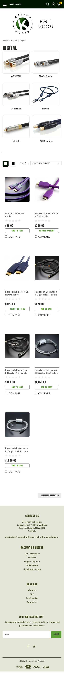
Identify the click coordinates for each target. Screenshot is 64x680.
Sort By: (24, 163)
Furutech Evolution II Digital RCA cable (46, 293)
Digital (23, 41)
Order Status (32, 565)
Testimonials (32, 598)
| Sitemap (41, 661)
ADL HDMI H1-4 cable (14, 215)
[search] (47, 4)
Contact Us (32, 602)
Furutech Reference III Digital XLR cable (16, 450)
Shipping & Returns (32, 569)
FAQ (32, 594)
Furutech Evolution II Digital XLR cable (16, 371)
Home (5, 41)
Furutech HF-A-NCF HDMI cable (17, 293)
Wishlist (32, 557)
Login (27, 561)
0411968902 (15, 4)
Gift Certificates (32, 553)
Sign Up (36, 561)
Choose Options (46, 230)
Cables (14, 41)
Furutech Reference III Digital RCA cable (46, 371)
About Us (32, 590)
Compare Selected (50, 495)
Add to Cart (17, 230)
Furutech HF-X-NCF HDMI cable (46, 215)
